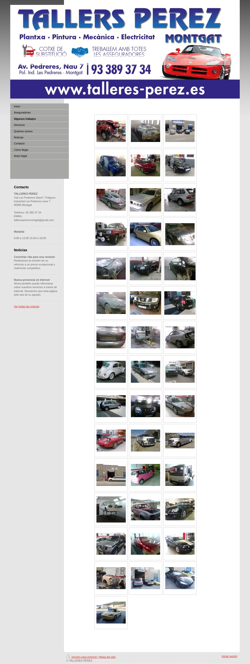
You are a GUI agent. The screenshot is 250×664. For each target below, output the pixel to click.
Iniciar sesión (229, 656)
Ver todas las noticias (26, 306)
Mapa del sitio (107, 656)
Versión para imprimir (82, 656)
